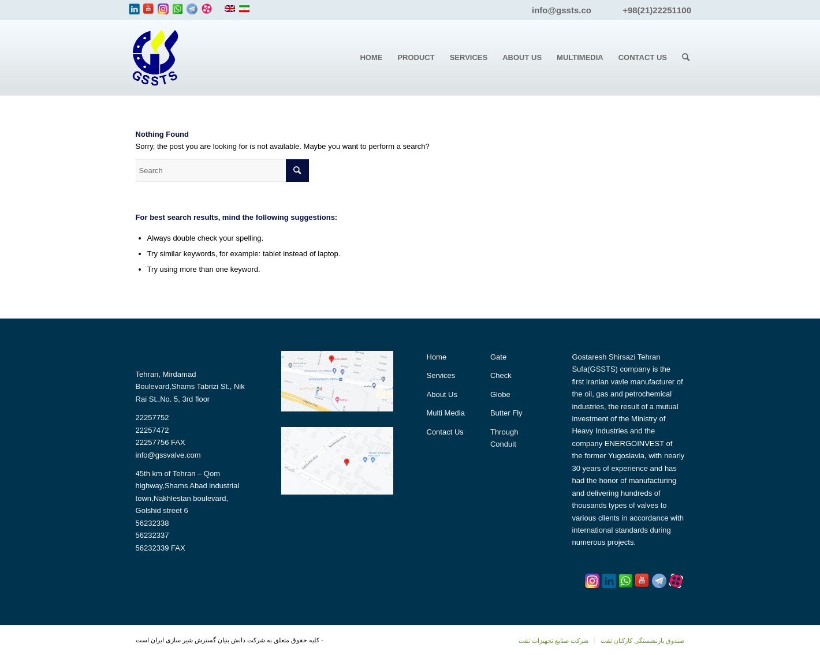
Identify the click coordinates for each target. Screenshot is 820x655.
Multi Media (446, 413)
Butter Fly (506, 413)
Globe (500, 394)
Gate (498, 357)
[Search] (685, 57)
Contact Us (445, 432)
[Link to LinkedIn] (134, 8)
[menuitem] (371, 57)
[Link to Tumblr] (207, 8)
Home (437, 357)
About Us (442, 394)
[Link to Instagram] (163, 8)
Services (441, 375)
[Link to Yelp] (192, 8)
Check (501, 375)
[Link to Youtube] (148, 8)
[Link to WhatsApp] (177, 8)
